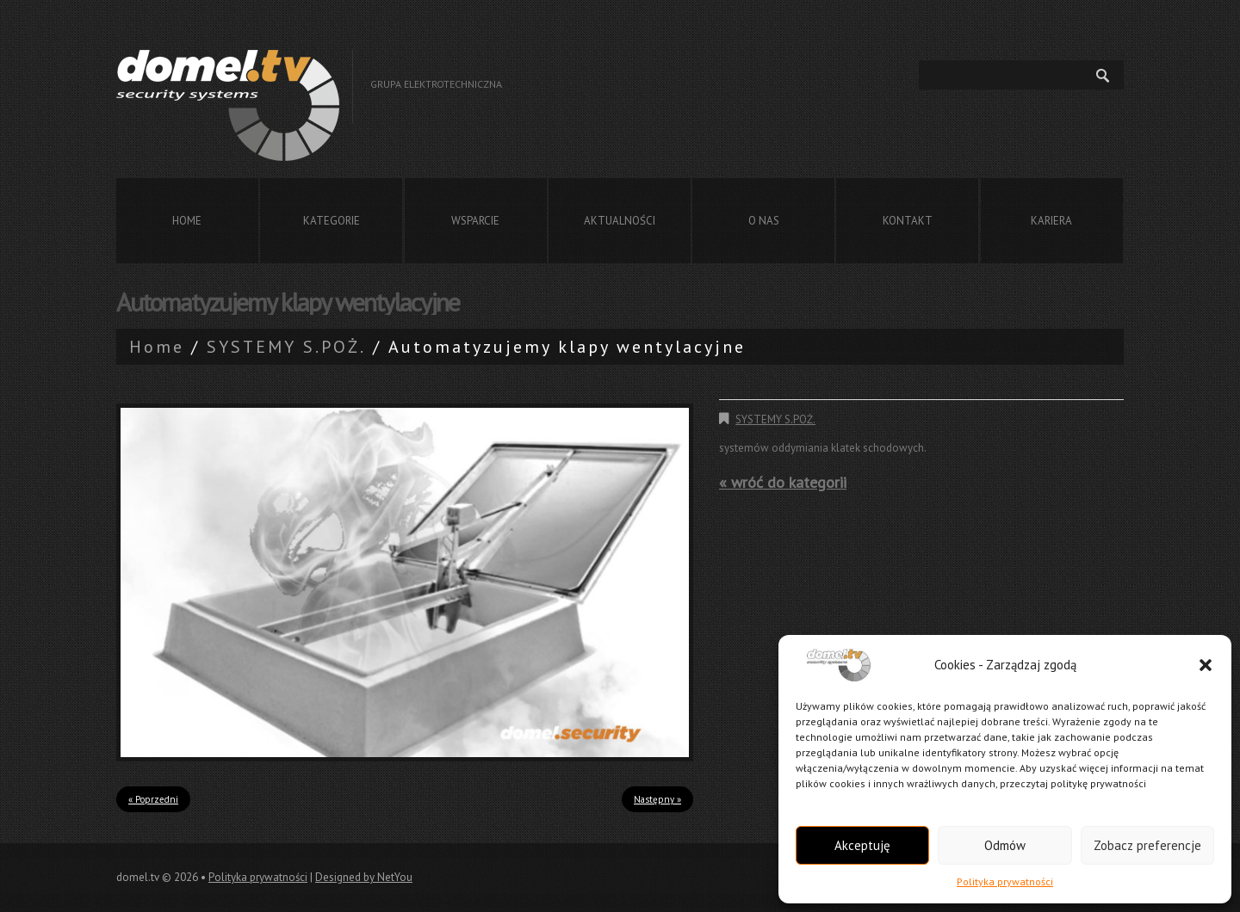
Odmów (1005, 845)
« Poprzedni (153, 799)
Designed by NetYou (363, 877)
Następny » (657, 799)
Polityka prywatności (1005, 881)
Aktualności (619, 220)
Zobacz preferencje (1147, 845)
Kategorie (331, 220)
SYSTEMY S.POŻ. (286, 347)
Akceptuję (862, 845)
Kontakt (908, 220)
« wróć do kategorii (782, 482)
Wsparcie (475, 220)
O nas (763, 220)
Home (187, 220)
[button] (1205, 665)
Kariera (1051, 220)
